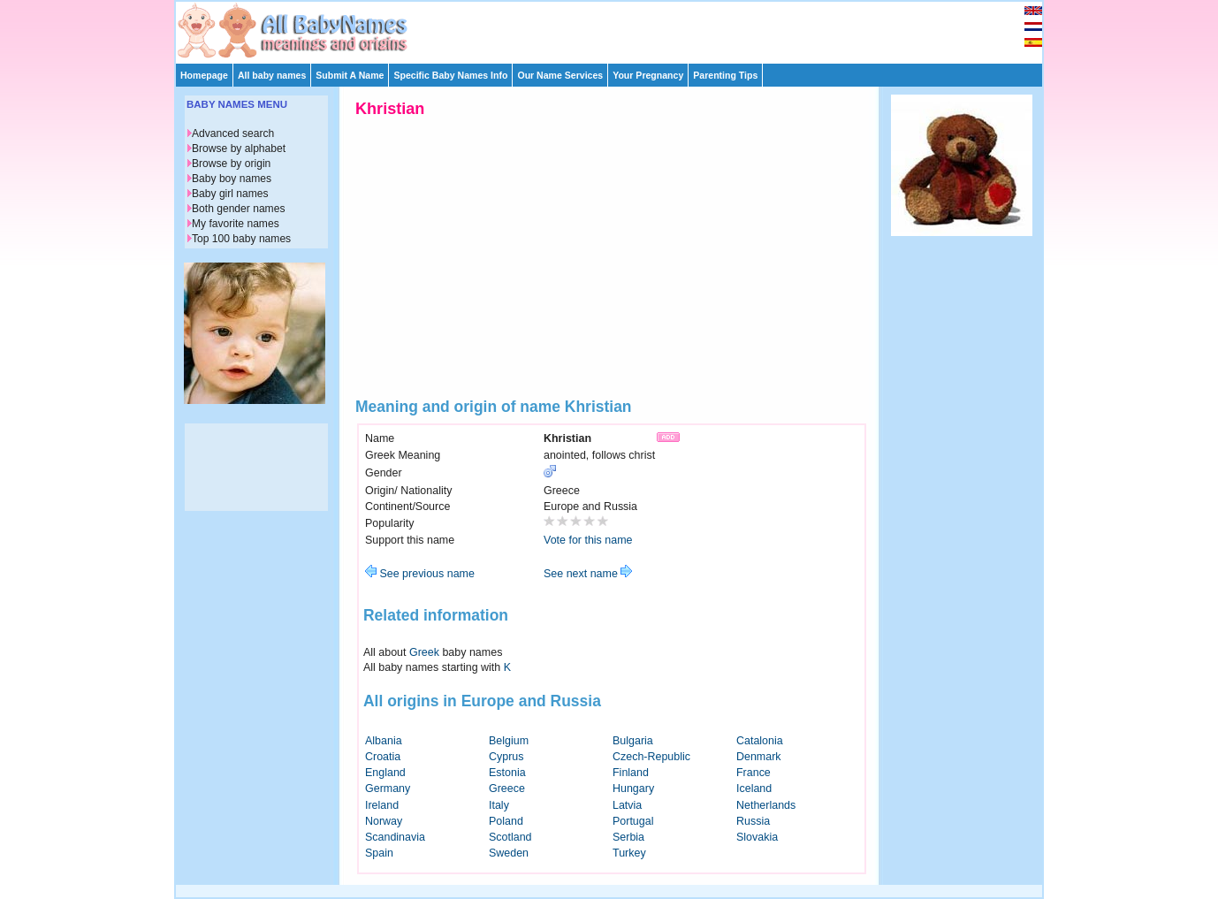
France (753, 772)
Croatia (382, 756)
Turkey (629, 853)
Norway (383, 821)
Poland (506, 821)
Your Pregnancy (648, 75)
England (385, 772)
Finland (631, 772)
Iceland (754, 788)
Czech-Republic (651, 756)
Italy (499, 805)
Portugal (633, 821)
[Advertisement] (617, 28)
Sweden (509, 853)
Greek (424, 652)
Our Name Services (560, 75)
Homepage (204, 75)
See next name (588, 574)
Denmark (758, 756)
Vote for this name (588, 540)
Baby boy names (231, 178)
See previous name (420, 574)
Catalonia (759, 741)
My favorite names (235, 223)
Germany (387, 788)
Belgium (509, 741)
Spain (379, 853)
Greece (507, 788)
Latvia (627, 805)
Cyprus (506, 756)
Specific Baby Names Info (450, 75)
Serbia (628, 837)
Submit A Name (350, 75)
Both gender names (238, 208)
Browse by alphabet (238, 148)
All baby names (272, 75)
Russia (753, 821)
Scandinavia (395, 837)
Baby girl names (230, 193)
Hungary (633, 788)
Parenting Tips (725, 75)
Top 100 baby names (241, 238)
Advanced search (233, 133)
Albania (383, 741)
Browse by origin (231, 163)
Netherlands (766, 805)
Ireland (382, 805)
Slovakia (757, 837)
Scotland (510, 837)
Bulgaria (633, 741)
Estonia (507, 772)
